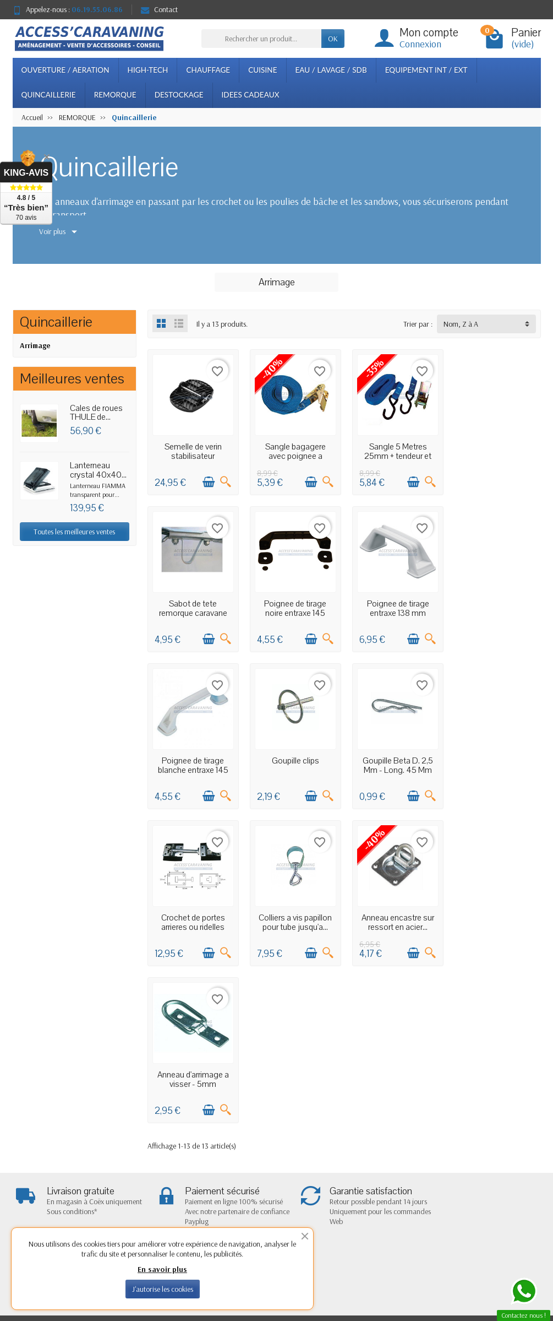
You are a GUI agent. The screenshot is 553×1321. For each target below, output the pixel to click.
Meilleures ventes (267, 1171)
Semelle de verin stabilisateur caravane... (192, 455)
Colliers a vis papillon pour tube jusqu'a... (394, 761)
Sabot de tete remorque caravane (496, 450)
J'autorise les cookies (162, 1289)
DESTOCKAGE (179, 94)
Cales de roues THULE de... (96, 413)
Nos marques (262, 1185)
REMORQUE (115, 94)
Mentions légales (370, 1143)
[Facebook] (498, 1258)
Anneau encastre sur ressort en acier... (495, 761)
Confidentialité (161, 1157)
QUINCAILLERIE (48, 94)
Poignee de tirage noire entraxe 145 (192, 605)
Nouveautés (259, 1157)
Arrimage (35, 345)
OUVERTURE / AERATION (65, 70)
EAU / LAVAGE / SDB (331, 70)
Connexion (420, 43)
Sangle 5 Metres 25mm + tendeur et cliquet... (394, 455)
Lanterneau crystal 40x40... (98, 470)
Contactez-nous (368, 1185)
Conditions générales (170, 1185)
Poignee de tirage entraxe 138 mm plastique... (293, 610)
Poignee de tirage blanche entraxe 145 (394, 605)
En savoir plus (162, 1269)
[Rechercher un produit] (261, 38)
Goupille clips (495, 601)
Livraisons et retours (169, 1143)
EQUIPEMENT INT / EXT (426, 70)
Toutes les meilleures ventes (74, 532)
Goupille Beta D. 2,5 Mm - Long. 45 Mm (192, 761)
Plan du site (362, 1171)
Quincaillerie (56, 322)
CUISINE (262, 70)
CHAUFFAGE (208, 70)
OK (333, 39)
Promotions (259, 1143)
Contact (159, 9)
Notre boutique (368, 1157)
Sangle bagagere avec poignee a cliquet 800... (293, 455)
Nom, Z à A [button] (461, 324)
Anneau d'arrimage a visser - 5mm (192, 917)
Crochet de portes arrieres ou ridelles (293, 761)
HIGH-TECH (148, 70)
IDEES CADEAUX (251, 94)
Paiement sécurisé (165, 1171)
